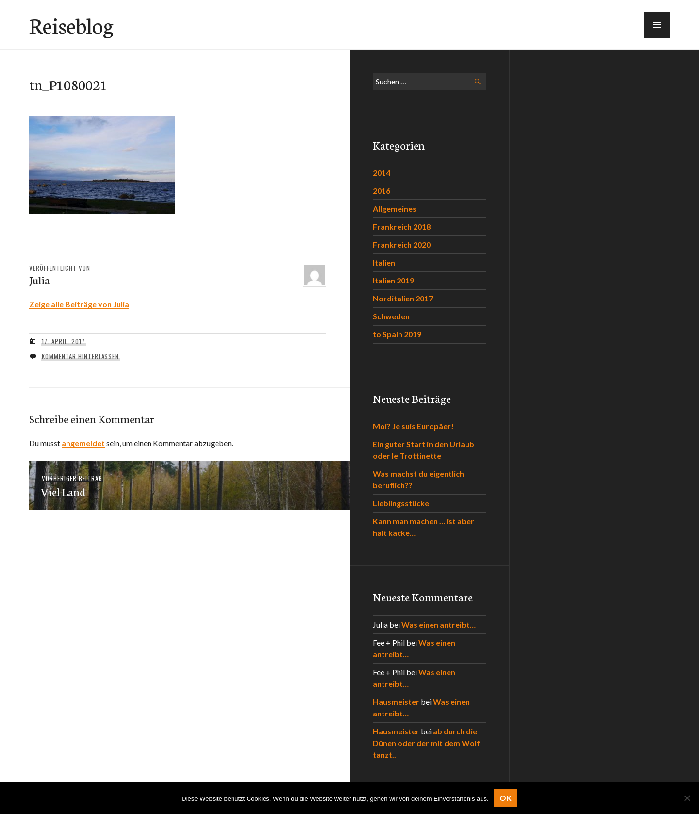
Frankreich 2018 (402, 226)
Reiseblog (71, 25)
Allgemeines (394, 208)
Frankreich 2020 (402, 244)
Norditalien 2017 (403, 298)
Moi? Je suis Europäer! (413, 426)
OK (505, 797)
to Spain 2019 (397, 334)
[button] (657, 25)
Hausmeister (396, 701)
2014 (381, 172)
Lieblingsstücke (401, 503)
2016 (381, 190)
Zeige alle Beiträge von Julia (79, 304)
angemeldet (83, 443)
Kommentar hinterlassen (80, 356)
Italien (384, 262)
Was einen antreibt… (438, 624)
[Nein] (687, 798)
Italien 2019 (393, 280)
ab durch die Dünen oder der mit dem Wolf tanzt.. (426, 743)
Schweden (391, 316)
